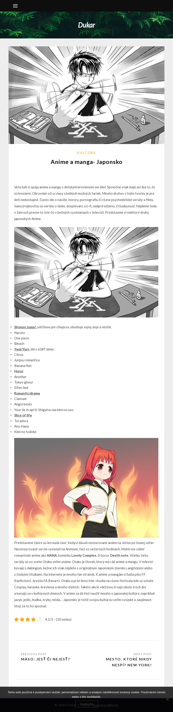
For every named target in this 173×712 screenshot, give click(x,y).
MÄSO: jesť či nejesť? (45, 659)
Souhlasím (86, 704)
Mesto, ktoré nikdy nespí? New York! (129, 662)
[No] (167, 699)
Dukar (86, 25)
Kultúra (86, 153)
